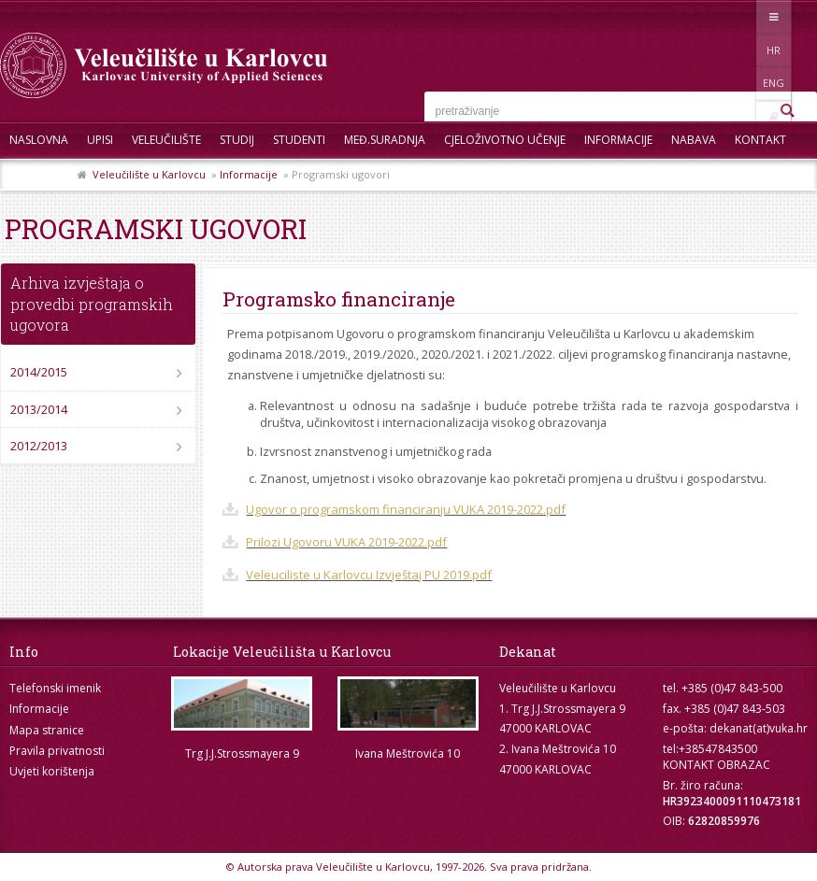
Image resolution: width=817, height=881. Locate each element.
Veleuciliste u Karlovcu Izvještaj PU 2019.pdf (369, 574)
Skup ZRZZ (38, 177)
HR (721, 16)
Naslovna (38, 140)
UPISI (100, 140)
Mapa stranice (46, 730)
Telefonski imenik (55, 688)
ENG (759, 16)
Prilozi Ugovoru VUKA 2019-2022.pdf (346, 541)
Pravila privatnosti (57, 751)
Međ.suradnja (384, 140)
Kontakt (760, 140)
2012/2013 (38, 445)
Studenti (299, 140)
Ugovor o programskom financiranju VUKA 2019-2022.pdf (406, 509)
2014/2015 (38, 371)
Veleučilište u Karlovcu (149, 174)
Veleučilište (166, 140)
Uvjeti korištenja (51, 771)
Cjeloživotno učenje (505, 140)
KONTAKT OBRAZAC (716, 765)
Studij (237, 140)
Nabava (693, 140)
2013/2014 (38, 409)
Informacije (618, 140)
